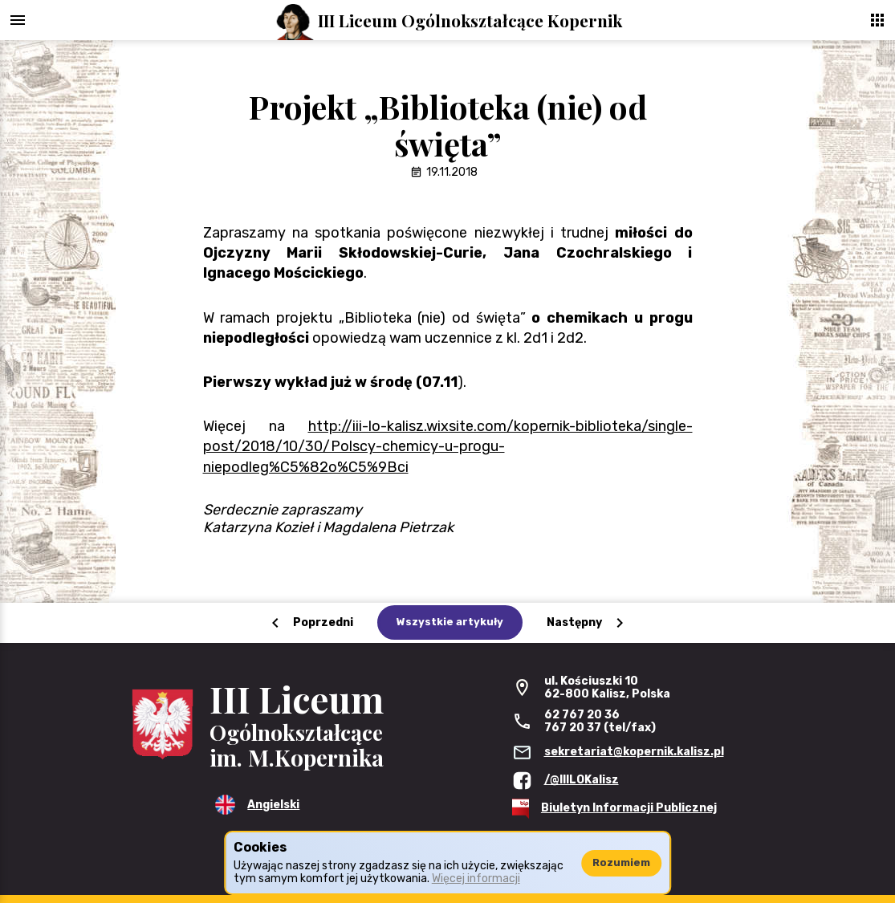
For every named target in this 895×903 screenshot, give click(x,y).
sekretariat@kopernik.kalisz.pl (634, 752)
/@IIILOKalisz (581, 780)
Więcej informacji (476, 878)
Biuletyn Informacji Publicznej (629, 808)
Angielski (273, 804)
